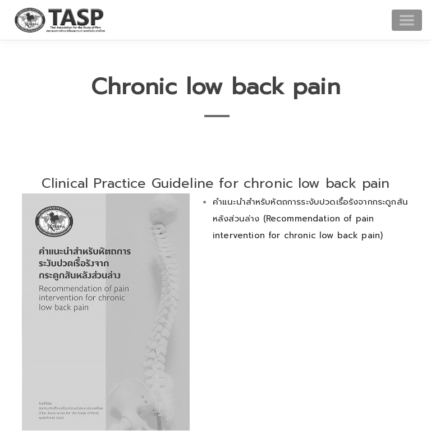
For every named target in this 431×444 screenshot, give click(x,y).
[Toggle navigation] (407, 20)
